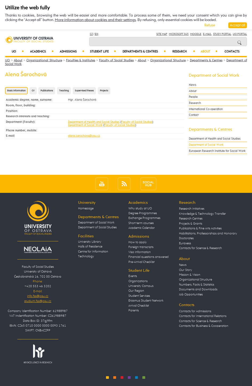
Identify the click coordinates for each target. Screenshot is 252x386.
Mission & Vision (189, 275)
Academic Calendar (141, 228)
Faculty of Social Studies (116, 60)
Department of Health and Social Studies (94, 122)
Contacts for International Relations (202, 316)
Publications (46, 91)
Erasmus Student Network (146, 300)
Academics (42, 51)
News (192, 84)
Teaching (64, 91)
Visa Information (139, 252)
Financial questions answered (148, 257)
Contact (193, 114)
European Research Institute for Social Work (217, 150)
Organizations (138, 281)
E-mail (207, 34)
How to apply (137, 242)
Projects (104, 91)
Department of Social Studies (97, 227)
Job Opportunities (191, 294)
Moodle (195, 34)
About (209, 51)
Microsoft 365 (179, 34)
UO (18, 51)
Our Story (185, 270)
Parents (133, 310)
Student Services (139, 296)
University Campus (140, 286)
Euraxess (185, 243)
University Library (89, 241)
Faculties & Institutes (80, 60)
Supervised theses (84, 91)
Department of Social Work (85, 125)
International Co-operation (206, 109)
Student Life (103, 51)
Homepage (86, 208)
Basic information (16, 91)
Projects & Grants (190, 223)
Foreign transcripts (140, 247)
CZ (91, 34)
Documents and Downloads (198, 289)
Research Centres (190, 218)
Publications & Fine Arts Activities (200, 228)
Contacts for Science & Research (200, 248)
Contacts (232, 51)
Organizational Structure (44, 60)
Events (132, 276)
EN (96, 34)
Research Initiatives (191, 208)
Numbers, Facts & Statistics (196, 284)
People (193, 96)
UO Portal (240, 34)
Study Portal (222, 34)
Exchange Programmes (144, 218)
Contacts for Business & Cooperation (203, 326)
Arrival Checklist (138, 305)
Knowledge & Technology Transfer (202, 214)
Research (183, 51)
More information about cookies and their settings (95, 20)
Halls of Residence (90, 246)
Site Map (161, 34)
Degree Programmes (142, 213)
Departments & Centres (144, 51)
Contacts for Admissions (195, 311)
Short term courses (141, 223)
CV (33, 91)
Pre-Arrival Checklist (141, 262)
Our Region (136, 290)
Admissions (72, 51)
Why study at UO (140, 208)
